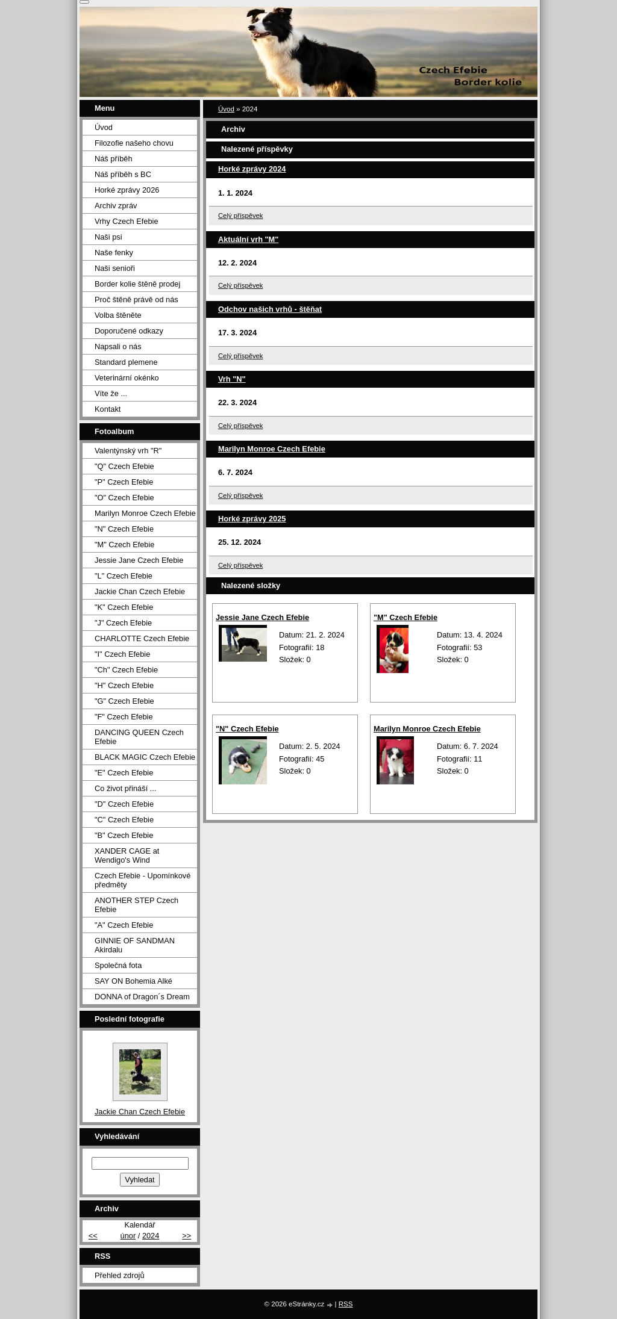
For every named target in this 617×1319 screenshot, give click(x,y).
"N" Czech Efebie (247, 728)
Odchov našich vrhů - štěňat (270, 309)
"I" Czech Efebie (122, 654)
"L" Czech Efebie (123, 575)
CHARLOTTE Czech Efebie (142, 638)
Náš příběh (114, 158)
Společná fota (118, 965)
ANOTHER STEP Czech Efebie (136, 905)
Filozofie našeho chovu (134, 142)
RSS (346, 1304)
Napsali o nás (118, 346)
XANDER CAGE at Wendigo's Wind (127, 855)
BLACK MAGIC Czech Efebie (145, 757)
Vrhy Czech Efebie (126, 221)
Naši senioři (115, 268)
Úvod (226, 109)
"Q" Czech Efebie (124, 466)
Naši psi (108, 236)
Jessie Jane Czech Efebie (262, 617)
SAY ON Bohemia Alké (133, 980)
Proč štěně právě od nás (136, 299)
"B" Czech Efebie (124, 835)
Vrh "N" (232, 378)
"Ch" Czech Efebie (126, 669)
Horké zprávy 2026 (127, 189)
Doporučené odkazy (129, 330)
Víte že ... (111, 393)
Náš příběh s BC (123, 174)
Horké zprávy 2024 (252, 168)
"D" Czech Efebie (124, 803)
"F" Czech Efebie (124, 716)
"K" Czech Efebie (124, 607)
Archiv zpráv (116, 205)
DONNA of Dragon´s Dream (142, 996)
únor (128, 1235)
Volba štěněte (118, 315)
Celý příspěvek (240, 215)
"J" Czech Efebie (123, 622)
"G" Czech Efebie (124, 701)
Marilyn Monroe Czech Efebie (271, 448)
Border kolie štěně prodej (137, 283)
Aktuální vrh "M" (248, 239)
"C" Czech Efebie (124, 819)
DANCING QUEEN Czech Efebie (139, 737)
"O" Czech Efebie (124, 497)
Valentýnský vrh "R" (128, 450)
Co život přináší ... (125, 788)
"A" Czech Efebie (124, 925)
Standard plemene (126, 362)
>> (186, 1235)
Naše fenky (114, 252)
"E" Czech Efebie (124, 772)
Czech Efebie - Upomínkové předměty (142, 880)
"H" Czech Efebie (124, 685)
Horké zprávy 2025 (252, 518)
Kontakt (108, 409)
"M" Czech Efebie (405, 617)
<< (93, 1235)
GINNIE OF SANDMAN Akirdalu (135, 945)
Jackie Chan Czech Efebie (140, 591)
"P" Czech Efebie (124, 481)
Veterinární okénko (127, 377)
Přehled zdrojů (120, 1275)
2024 (150, 1235)
